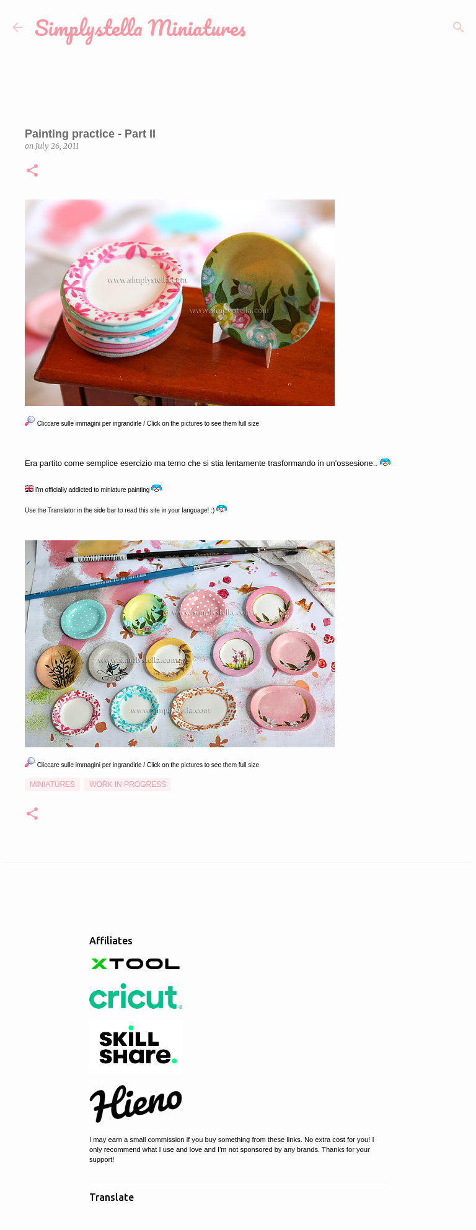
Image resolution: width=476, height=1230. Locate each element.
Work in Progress (127, 784)
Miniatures (52, 784)
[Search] (458, 27)
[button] (32, 171)
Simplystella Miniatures (140, 27)
